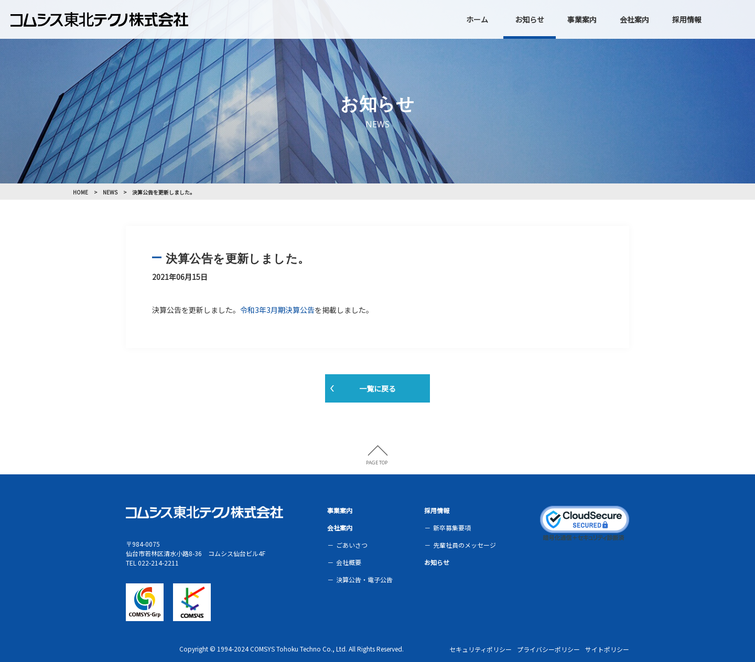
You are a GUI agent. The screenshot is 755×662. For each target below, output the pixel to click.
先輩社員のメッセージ (464, 544)
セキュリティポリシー (480, 649)
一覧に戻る (377, 388)
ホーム (477, 19)
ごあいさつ (352, 544)
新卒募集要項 (452, 527)
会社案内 (634, 19)
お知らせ (529, 19)
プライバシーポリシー (548, 649)
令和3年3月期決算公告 (277, 310)
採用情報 (687, 19)
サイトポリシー (607, 649)
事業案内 (582, 19)
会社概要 (348, 562)
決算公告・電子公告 (364, 579)
